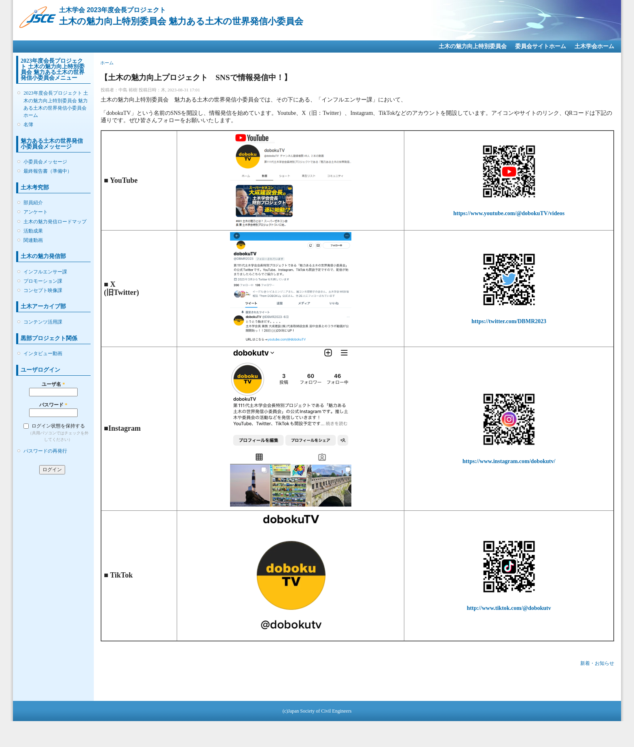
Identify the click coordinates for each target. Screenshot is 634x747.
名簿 (28, 124)
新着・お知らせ (597, 663)
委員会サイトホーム (540, 46)
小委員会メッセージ (45, 162)
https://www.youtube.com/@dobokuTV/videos (508, 213)
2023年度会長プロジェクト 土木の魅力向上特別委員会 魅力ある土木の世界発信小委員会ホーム (55, 104)
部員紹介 (33, 202)
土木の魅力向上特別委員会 (473, 46)
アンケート (35, 212)
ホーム (107, 62)
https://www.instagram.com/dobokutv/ (509, 461)
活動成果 (33, 231)
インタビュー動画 (42, 353)
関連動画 (33, 240)
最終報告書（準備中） (47, 171)
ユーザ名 (53, 384)
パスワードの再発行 (45, 451)
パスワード (53, 405)
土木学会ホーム (594, 46)
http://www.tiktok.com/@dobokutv (509, 608)
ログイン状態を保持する (58, 426)
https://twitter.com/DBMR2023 (508, 321)
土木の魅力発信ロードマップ (55, 221)
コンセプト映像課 (42, 290)
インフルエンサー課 (45, 272)
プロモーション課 (42, 281)
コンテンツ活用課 (42, 322)
